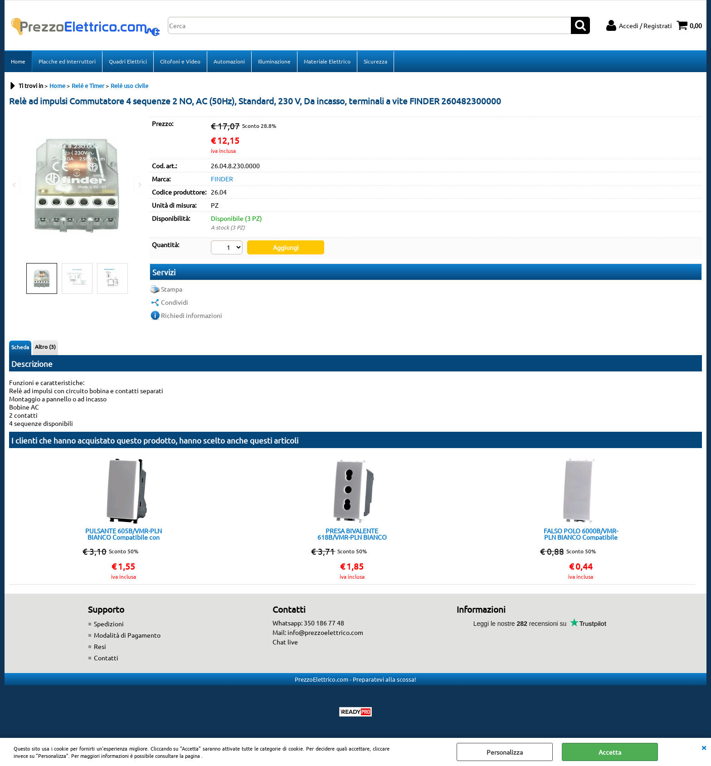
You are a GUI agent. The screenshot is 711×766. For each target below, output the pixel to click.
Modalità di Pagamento (127, 635)
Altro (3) (45, 346)
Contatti (106, 658)
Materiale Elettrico (327, 61)
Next (139, 184)
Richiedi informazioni (191, 315)
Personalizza (505, 752)
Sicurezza (375, 61)
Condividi (174, 302)
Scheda (20, 347)
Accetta (610, 752)
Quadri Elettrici (128, 61)
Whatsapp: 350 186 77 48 (308, 623)
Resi (100, 646)
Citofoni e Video (180, 61)
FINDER (222, 179)
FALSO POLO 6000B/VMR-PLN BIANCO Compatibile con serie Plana (581, 533)
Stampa (171, 289)
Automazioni (229, 61)
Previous (15, 184)
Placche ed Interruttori (67, 61)
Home (18, 61)
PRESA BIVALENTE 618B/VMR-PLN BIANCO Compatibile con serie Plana (352, 533)
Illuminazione (274, 61)
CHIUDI (703, 746)
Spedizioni (109, 624)
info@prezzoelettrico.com (325, 632)
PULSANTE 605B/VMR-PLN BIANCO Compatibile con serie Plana (123, 533)
